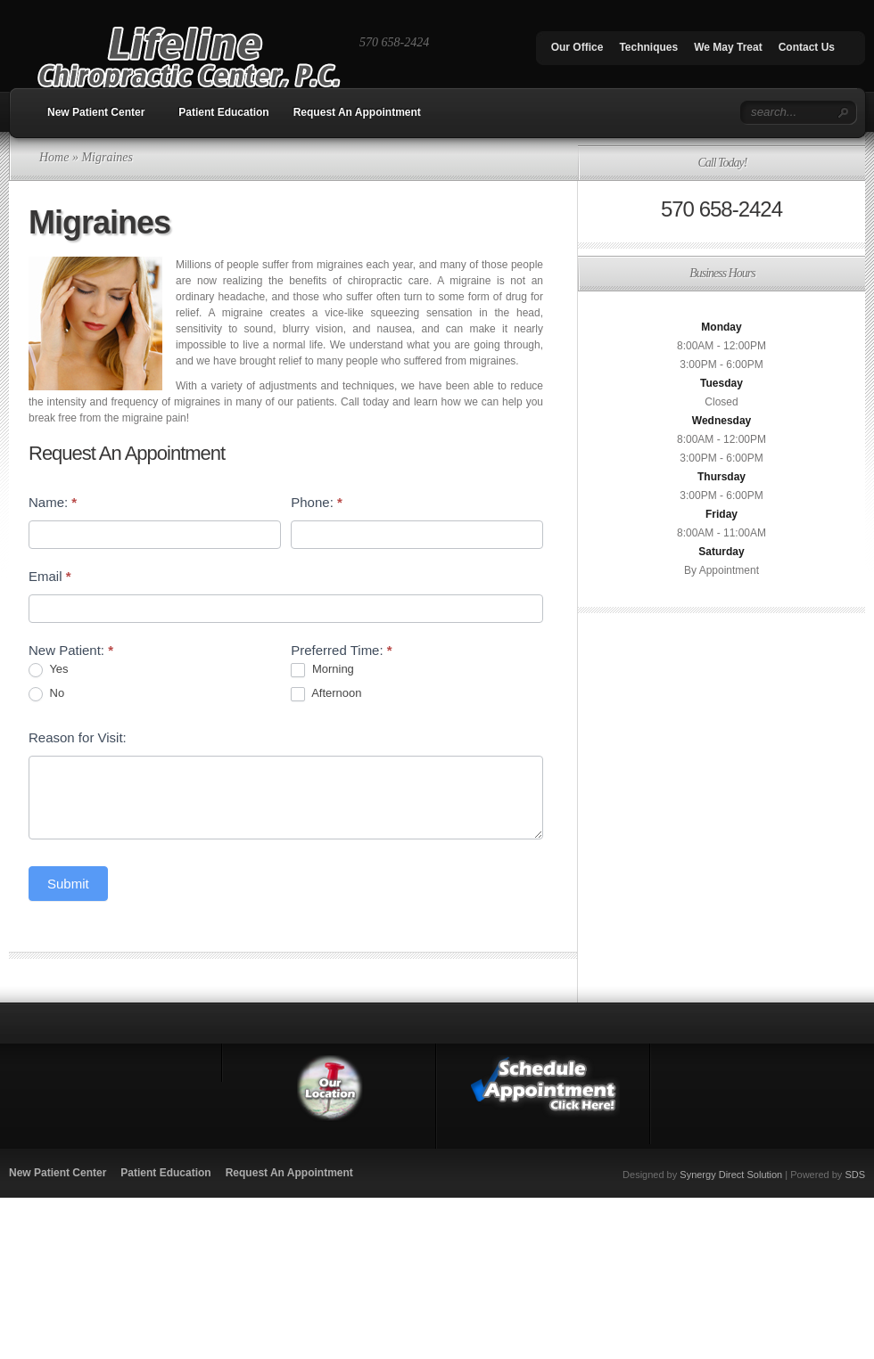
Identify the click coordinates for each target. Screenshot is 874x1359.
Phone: (316, 502)
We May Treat (728, 47)
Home (54, 157)
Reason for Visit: (78, 737)
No (46, 693)
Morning (322, 669)
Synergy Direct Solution (731, 1174)
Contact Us (807, 47)
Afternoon (326, 693)
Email (50, 576)
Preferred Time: (341, 650)
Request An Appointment (357, 112)
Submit (68, 883)
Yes (49, 669)
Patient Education (223, 112)
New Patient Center (95, 112)
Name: (53, 502)
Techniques (648, 47)
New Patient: (71, 650)
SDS (855, 1174)
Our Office (577, 47)
